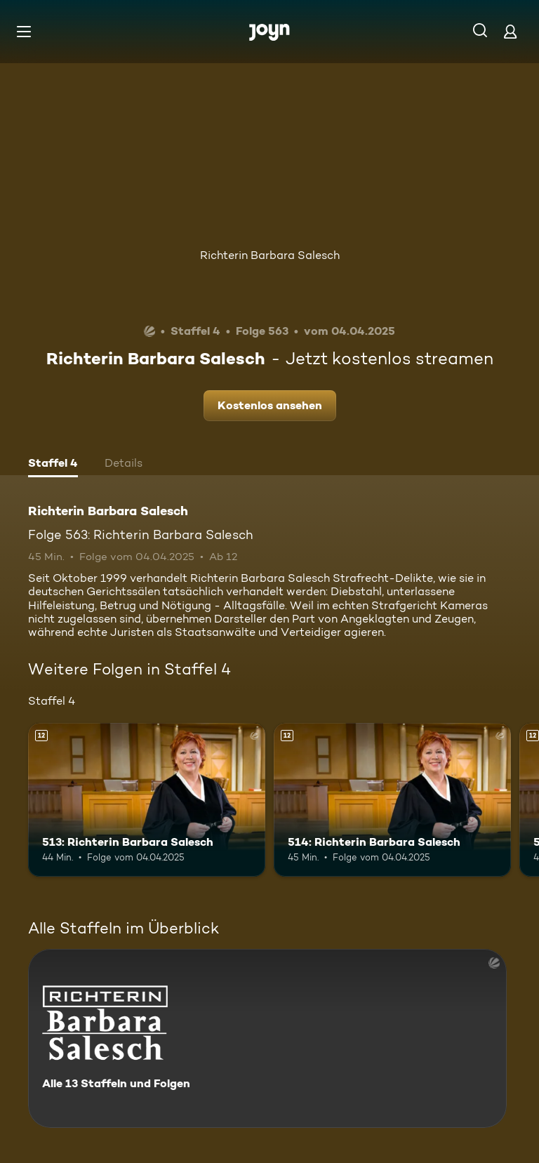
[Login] (510, 31)
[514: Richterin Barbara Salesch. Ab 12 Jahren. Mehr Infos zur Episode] (392, 800)
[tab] (53, 464)
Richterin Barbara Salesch (270, 255)
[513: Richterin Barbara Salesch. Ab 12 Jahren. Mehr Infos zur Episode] (146, 800)
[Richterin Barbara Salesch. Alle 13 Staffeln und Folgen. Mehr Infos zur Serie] (267, 1038)
